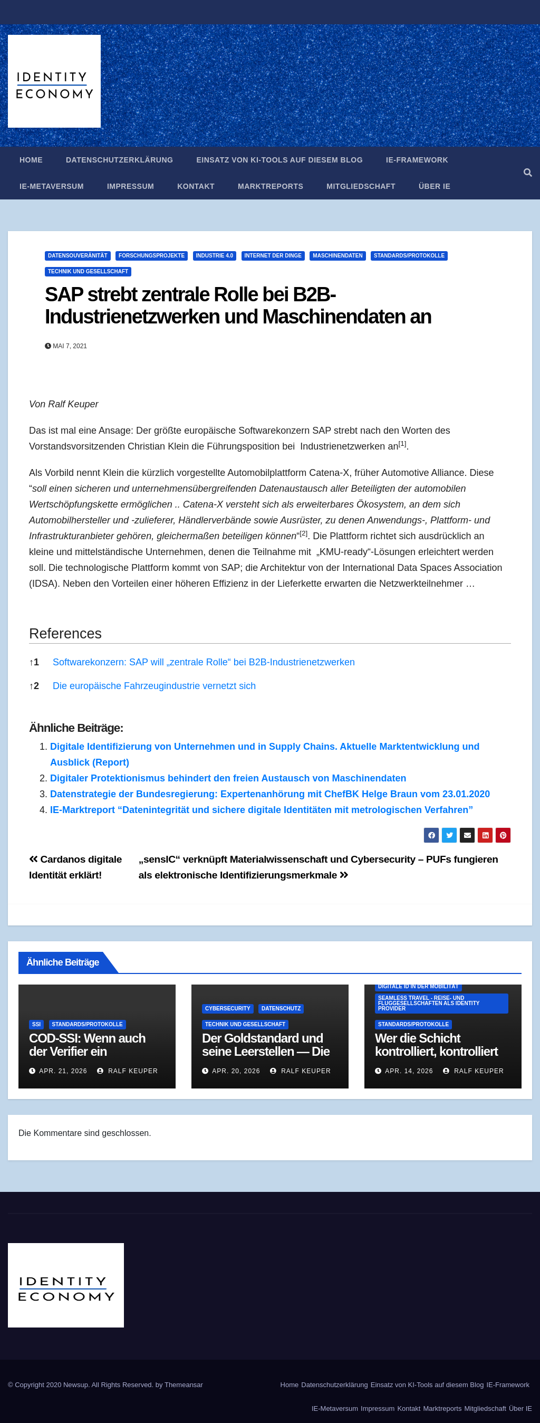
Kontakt (196, 186)
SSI (36, 1024)
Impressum (130, 186)
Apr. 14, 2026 (409, 1071)
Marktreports (270, 186)
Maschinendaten (337, 256)
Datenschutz (281, 1008)
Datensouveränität (78, 256)
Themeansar (184, 1385)
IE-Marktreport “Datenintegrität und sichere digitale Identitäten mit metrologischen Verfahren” (261, 810)
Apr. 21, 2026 (63, 1071)
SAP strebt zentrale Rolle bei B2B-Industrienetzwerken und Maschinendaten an (238, 305)
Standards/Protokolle (409, 256)
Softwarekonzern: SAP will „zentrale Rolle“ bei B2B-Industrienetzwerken (204, 662)
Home (31, 160)
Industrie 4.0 (215, 256)
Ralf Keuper (127, 1071)
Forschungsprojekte (152, 256)
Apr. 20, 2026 (236, 1071)
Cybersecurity (227, 1008)
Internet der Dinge (273, 256)
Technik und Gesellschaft (88, 271)
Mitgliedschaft (361, 186)
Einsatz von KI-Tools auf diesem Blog (279, 160)
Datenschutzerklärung (119, 160)
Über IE (434, 186)
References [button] (65, 634)
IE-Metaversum (52, 186)
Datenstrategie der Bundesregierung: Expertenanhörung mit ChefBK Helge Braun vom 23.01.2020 (270, 794)
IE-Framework (417, 160)
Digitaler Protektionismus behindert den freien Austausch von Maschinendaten (228, 778)
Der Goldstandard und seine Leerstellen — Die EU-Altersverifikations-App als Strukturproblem (269, 1058)
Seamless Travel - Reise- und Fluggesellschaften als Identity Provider (428, 1003)
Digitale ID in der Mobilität (418, 986)
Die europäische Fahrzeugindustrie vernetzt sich (154, 686)
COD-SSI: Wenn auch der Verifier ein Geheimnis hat (87, 1051)
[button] (528, 172)
